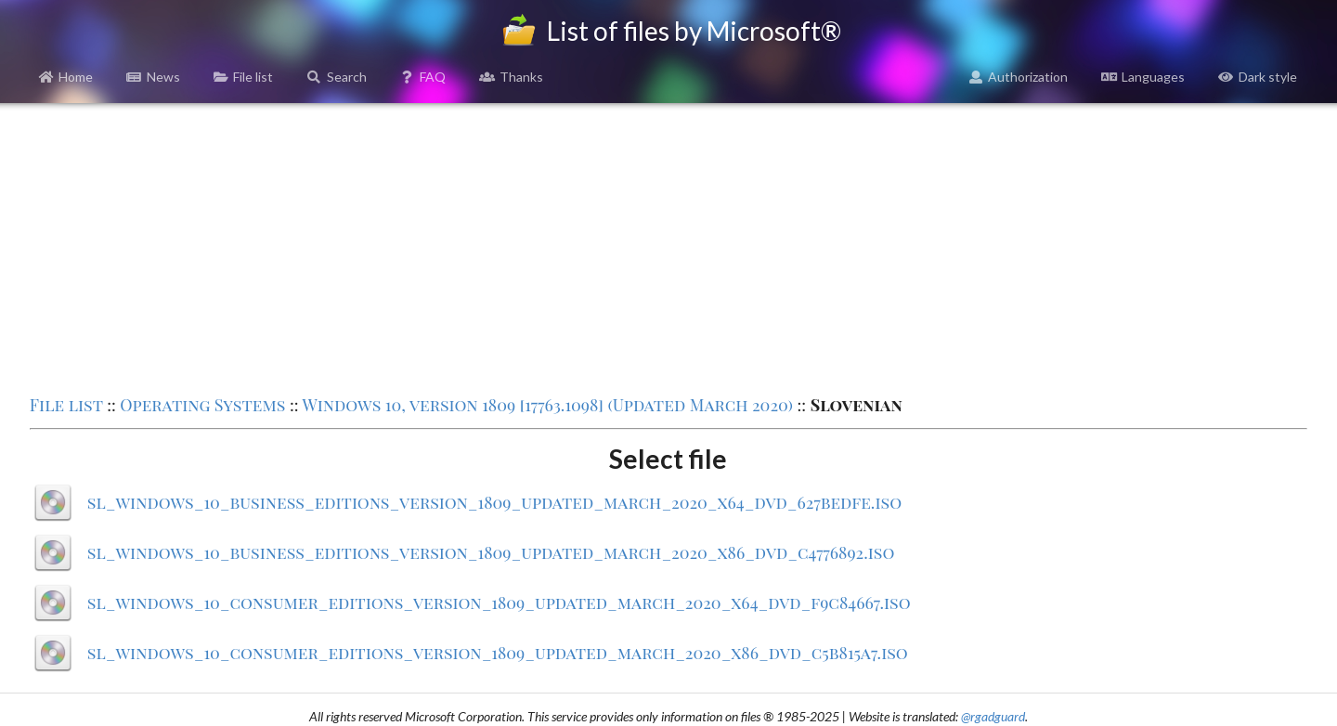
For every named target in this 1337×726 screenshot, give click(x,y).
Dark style (1257, 76)
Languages (1143, 76)
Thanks (511, 76)
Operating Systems (202, 405)
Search (336, 76)
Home (66, 76)
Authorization (1018, 76)
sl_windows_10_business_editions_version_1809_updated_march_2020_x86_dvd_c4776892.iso (491, 552)
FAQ (423, 76)
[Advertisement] (668, 247)
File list (244, 76)
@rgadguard (993, 716)
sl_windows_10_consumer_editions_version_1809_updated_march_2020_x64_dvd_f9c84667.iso (499, 602)
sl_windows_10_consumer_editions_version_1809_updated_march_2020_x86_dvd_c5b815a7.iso (497, 653)
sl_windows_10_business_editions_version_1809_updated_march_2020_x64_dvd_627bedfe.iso (494, 502)
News (153, 76)
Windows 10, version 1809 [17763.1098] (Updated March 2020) (547, 405)
